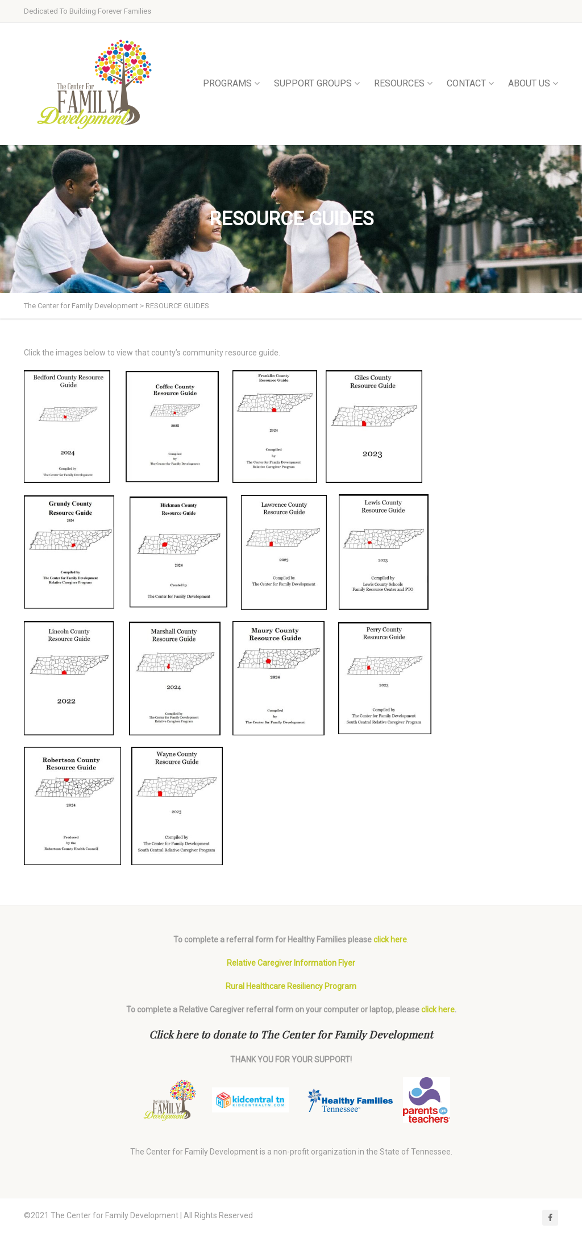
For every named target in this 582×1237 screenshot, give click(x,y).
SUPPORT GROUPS (317, 83)
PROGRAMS (231, 83)
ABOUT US (533, 83)
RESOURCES (403, 83)
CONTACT (470, 83)
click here (390, 939)
